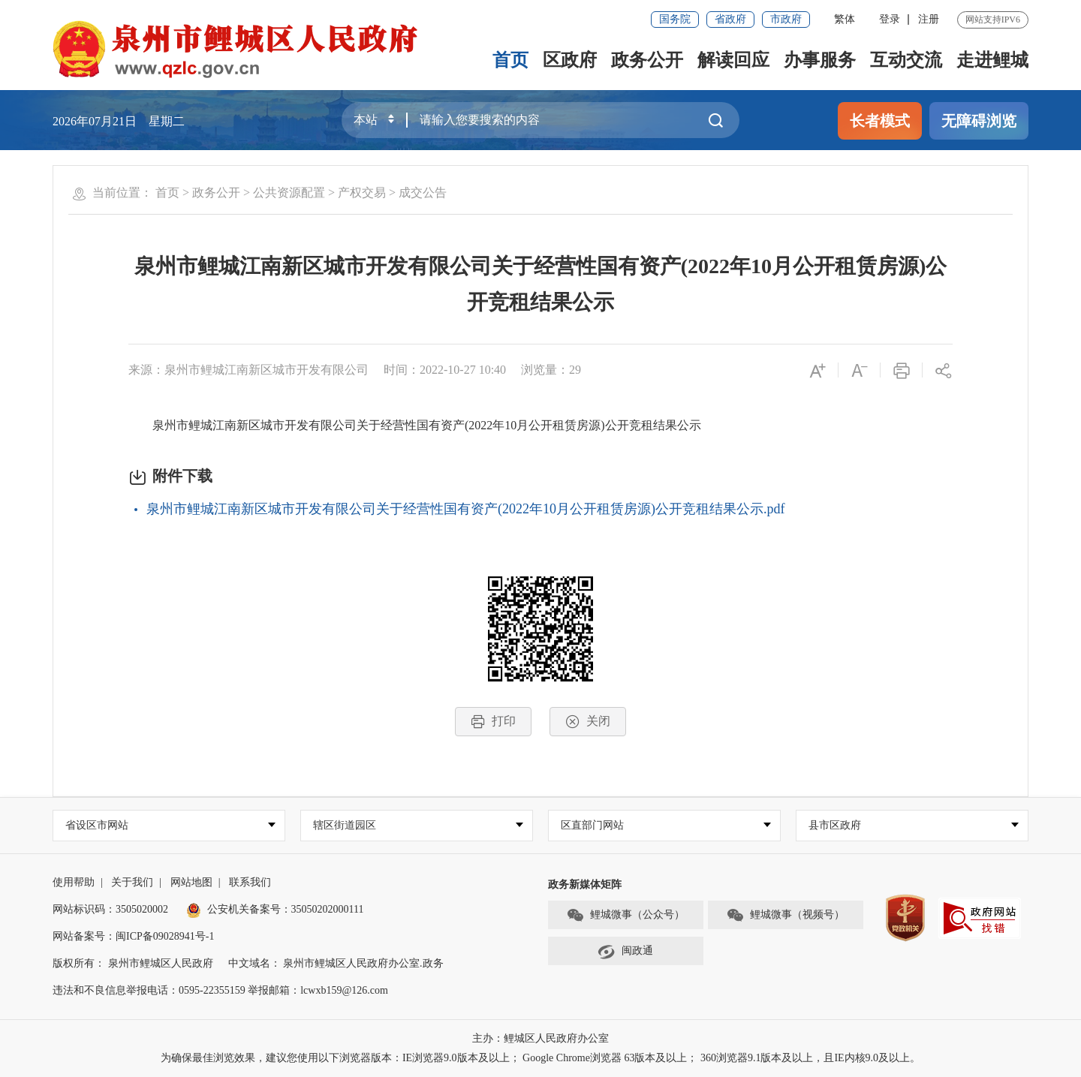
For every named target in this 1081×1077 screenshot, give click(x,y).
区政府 (570, 60)
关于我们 (132, 882)
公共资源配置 (289, 192)
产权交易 (362, 192)
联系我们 (250, 882)
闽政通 (625, 952)
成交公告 (423, 192)
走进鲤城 (992, 60)
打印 (493, 722)
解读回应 (733, 60)
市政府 (786, 19)
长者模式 (880, 121)
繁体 (844, 19)
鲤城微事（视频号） (785, 916)
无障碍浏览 (978, 121)
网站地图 (191, 882)
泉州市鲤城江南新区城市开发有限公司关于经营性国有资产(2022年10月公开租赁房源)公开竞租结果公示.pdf (465, 508)
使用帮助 (74, 882)
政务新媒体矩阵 (585, 884)
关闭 (587, 722)
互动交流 (906, 60)
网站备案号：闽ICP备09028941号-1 (133, 936)
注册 (928, 19)
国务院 (675, 19)
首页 (510, 60)
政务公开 (647, 60)
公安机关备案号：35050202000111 (275, 909)
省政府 (730, 19)
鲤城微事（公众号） (625, 916)
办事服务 (820, 60)
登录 (889, 19)
